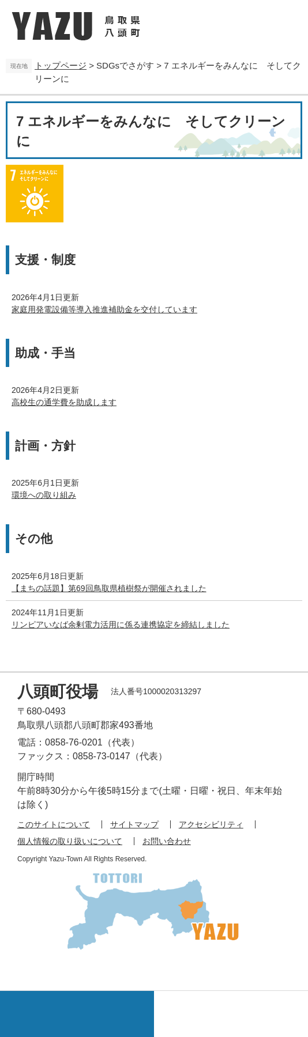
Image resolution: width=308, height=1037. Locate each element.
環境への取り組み (44, 494)
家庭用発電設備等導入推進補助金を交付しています (104, 309)
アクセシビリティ (211, 824)
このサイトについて (53, 824)
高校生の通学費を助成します (64, 402)
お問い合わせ (166, 841)
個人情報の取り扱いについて (69, 841)
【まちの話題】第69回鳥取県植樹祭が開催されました (109, 588)
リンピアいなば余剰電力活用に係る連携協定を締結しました (121, 624)
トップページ (61, 65)
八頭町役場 (57, 692)
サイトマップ (134, 824)
